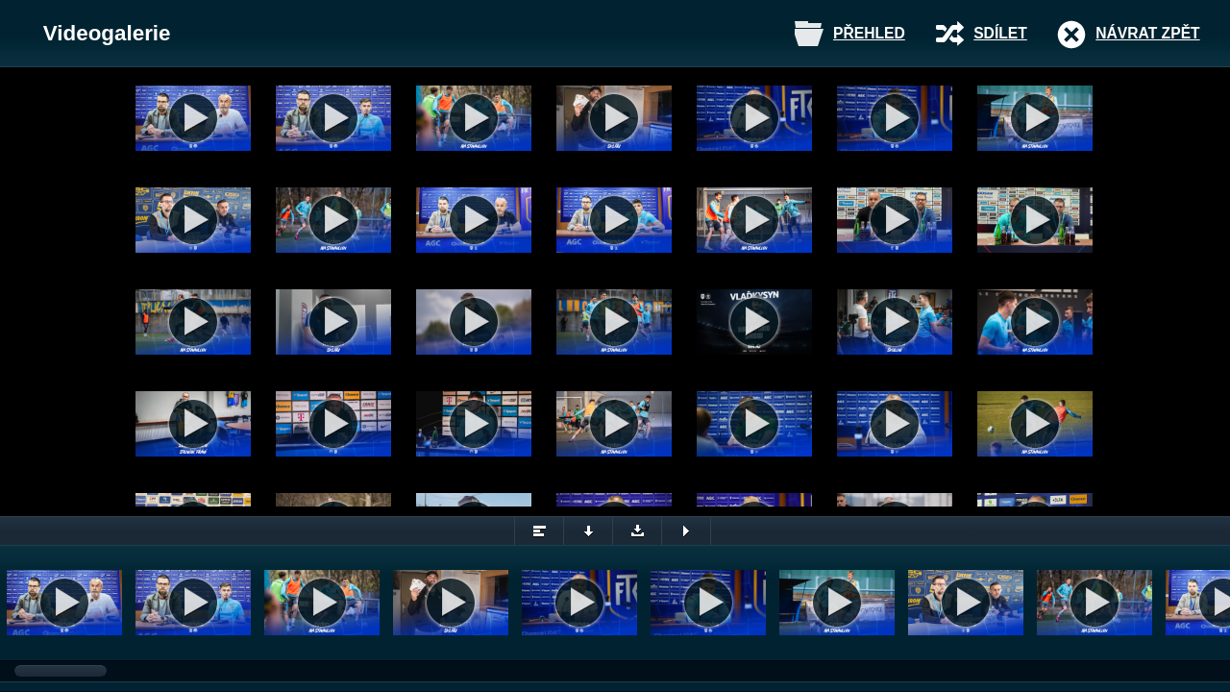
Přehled (869, 33)
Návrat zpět (1147, 33)
